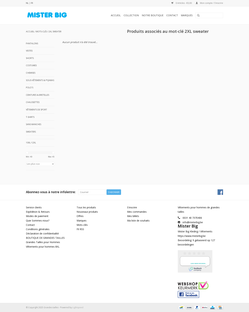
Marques (187, 15)
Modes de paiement (37, 216)
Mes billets (133, 216)
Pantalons (32, 43)
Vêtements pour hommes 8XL (42, 246)
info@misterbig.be (193, 222)
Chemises (30, 72)
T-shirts (30, 117)
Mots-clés (41, 31)
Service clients (34, 207)
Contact (172, 15)
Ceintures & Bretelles (37, 94)
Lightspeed (77, 307)
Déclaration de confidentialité (42, 233)
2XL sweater (55, 31)
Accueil (116, 15)
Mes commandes (137, 211)
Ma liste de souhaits (138, 220)
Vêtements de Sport (36, 109)
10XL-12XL (31, 142)
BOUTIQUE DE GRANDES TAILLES (45, 237)
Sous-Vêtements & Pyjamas (40, 80)
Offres (80, 216)
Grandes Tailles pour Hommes (43, 242)
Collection (131, 15)
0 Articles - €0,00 (181, 3)
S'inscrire (132, 207)
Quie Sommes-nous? (37, 220)
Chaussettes (32, 102)
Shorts (30, 58)
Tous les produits (86, 207)
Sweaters (31, 131)
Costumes (31, 65)
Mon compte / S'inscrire (209, 3)
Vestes (29, 50)
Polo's (29, 87)
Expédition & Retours (38, 211)
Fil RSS (80, 229)
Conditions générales (37, 229)
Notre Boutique (152, 15)
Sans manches (33, 124)
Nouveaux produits (87, 211)
